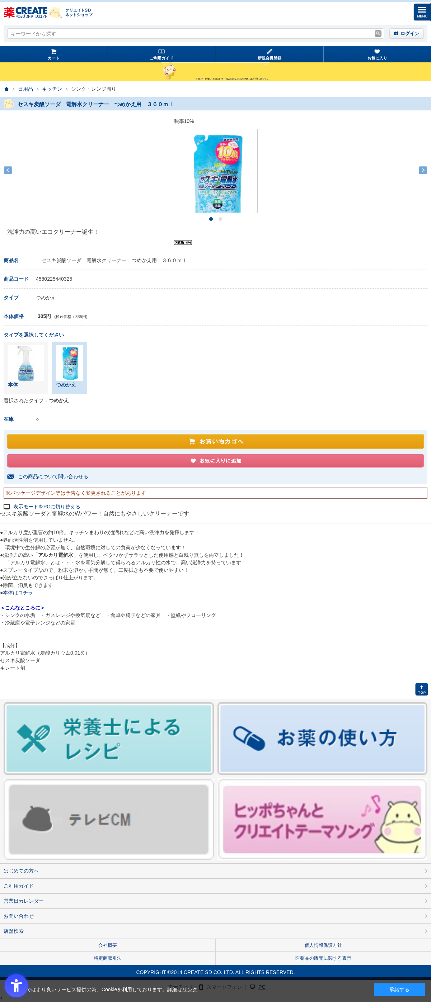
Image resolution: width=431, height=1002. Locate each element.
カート (54, 58)
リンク (189, 989)
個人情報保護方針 (323, 945)
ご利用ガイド (161, 58)
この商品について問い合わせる (53, 476)
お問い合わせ (19, 916)
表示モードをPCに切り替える (46, 506)
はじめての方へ (21, 871)
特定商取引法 (108, 958)
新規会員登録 (269, 58)
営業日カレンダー (24, 901)
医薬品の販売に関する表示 (323, 958)
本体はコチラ (18, 592)
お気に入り (377, 58)
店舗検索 (14, 931)
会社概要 (107, 945)
